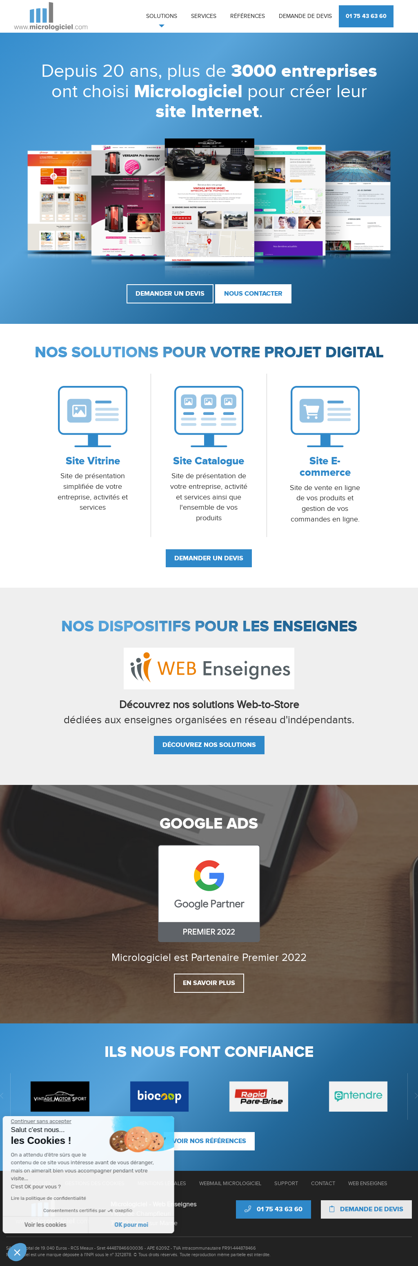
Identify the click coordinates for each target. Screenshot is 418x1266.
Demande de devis (305, 16)
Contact (323, 1183)
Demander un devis (170, 294)
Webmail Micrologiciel (230, 1183)
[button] (17, 1252)
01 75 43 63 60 (366, 16)
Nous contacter (253, 294)
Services (203, 16)
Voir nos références (209, 1141)
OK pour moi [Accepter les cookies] (66, 1224)
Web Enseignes (367, 1183)
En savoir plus (209, 983)
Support (286, 1183)
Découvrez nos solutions (209, 745)
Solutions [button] (161, 16)
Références (247, 16)
